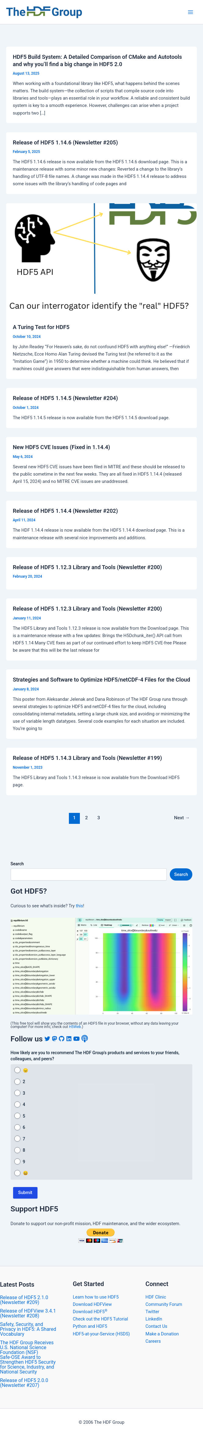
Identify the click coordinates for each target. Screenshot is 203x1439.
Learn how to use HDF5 (96, 1297)
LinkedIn (153, 1319)
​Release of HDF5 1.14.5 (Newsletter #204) (65, 398)
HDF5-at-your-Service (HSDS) (101, 1334)
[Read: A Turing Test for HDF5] (101, 256)
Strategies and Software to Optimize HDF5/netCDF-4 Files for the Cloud (101, 679)
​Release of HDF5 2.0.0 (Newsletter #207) (24, 1382)
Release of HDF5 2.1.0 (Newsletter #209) (24, 1300)
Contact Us (156, 1326)
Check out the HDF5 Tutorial (100, 1319)
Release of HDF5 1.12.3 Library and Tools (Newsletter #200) (87, 567)
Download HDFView (92, 1304)
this (79, 906)
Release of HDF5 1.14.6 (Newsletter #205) (65, 142)
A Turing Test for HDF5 (41, 327)
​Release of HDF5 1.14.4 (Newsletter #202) (65, 511)
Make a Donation (162, 1334)
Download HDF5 (90, 1311)
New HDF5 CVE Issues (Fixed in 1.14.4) (61, 447)
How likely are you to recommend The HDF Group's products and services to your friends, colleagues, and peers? (95, 1055)
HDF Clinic (155, 1297)
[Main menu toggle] (190, 12)
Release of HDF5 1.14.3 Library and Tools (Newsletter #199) (87, 758)
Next (182, 818)
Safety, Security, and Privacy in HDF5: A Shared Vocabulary (28, 1329)
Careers (153, 1341)
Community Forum (163, 1304)
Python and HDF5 (90, 1326)
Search (17, 863)
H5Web (75, 1027)
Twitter (152, 1311)
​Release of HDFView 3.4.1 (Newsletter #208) (28, 1313)
